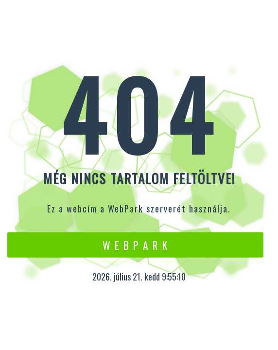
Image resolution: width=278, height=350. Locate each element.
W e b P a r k (135, 244)
